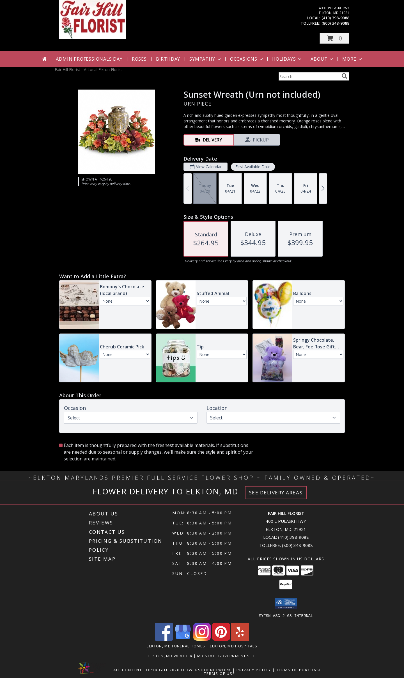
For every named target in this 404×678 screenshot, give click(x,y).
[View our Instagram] (202, 639)
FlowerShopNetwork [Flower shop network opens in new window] (206, 669)
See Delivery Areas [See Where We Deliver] (276, 492)
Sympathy (205, 59)
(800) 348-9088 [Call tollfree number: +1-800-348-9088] (335, 23)
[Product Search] (309, 76)
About (322, 59)
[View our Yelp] (240, 639)
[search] (344, 76)
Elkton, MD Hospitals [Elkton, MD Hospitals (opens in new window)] (233, 645)
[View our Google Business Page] (183, 639)
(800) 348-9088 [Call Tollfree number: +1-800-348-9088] (297, 545)
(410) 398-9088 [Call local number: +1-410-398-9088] (335, 17)
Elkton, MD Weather (170, 655)
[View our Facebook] (164, 639)
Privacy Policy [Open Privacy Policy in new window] (254, 669)
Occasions (247, 59)
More (352, 59)
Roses (139, 59)
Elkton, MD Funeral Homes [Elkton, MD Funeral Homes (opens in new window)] (176, 645)
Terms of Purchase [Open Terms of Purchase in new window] (299, 669)
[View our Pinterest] (221, 639)
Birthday (168, 59)
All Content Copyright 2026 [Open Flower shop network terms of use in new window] (146, 669)
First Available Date (252, 166)
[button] (334, 38)
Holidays (287, 59)
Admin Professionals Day (89, 59)
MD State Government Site (226, 655)
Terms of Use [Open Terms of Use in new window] (219, 673)
